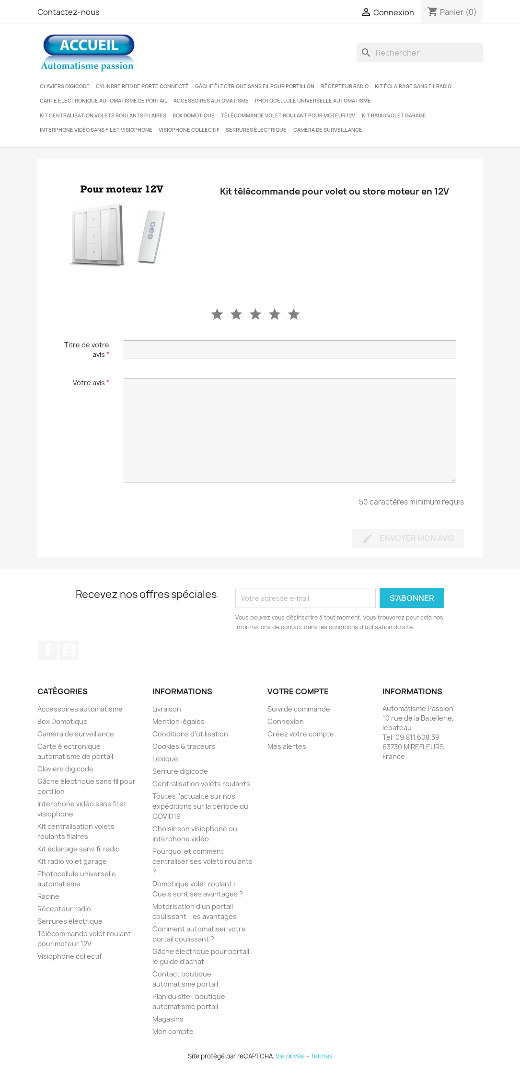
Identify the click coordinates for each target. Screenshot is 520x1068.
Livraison (166, 708)
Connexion (285, 721)
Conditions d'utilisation (190, 733)
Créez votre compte (300, 733)
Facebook (48, 650)
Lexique (165, 758)
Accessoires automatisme (211, 100)
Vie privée (290, 1056)
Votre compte (298, 691)
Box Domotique (194, 115)
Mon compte (173, 1031)
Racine (48, 896)
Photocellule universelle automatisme (313, 100)
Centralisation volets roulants (201, 783)
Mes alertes (286, 746)
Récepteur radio (345, 86)
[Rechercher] (420, 52)
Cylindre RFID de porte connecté (142, 86)
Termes (322, 1056)
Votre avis (91, 382)
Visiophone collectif (189, 129)
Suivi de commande (298, 708)
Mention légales (178, 721)
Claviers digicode (65, 86)
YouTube (69, 650)
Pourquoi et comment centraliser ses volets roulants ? (202, 861)
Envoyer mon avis (408, 539)
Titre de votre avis (86, 349)
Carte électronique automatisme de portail (103, 100)
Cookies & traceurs (184, 746)
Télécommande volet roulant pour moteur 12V (288, 115)
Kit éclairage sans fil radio (413, 86)
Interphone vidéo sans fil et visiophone (96, 129)
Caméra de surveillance (327, 129)
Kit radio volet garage (394, 115)
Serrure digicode (180, 771)
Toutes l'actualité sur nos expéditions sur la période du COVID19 (200, 806)
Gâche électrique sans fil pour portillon (254, 86)
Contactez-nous (68, 12)
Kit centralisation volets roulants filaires (103, 115)
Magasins (168, 1018)
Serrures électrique (256, 129)
